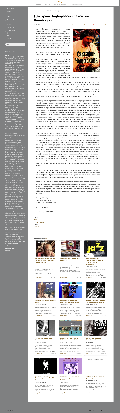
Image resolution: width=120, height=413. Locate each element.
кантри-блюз (9, 227)
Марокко (8, 166)
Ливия (18, 203)
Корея (18, 159)
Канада (20, 158)
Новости (47, 4)
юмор (9, 38)
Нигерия (12, 168)
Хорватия (14, 187)
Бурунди (7, 142)
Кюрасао (11, 194)
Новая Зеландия (17, 170)
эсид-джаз (14, 243)
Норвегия (8, 172)
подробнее (38, 277)
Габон (18, 145)
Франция (8, 187)
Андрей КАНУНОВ (10, 67)
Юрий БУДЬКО (18, 121)
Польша (11, 173)
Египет (16, 201)
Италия (7, 156)
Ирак (18, 152)
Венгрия (7, 144)
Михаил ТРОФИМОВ (11, 102)
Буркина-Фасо (9, 199)
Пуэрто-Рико (9, 175)
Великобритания (16, 142)
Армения (7, 137)
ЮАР (18, 191)
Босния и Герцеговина (11, 192)
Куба (10, 161)
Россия (16, 175)
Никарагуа (8, 170)
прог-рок (19, 229)
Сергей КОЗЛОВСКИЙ (11, 116)
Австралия (8, 133)
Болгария (12, 140)
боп (9, 219)
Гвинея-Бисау (9, 201)
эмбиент (7, 243)
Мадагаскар (18, 194)
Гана (22, 145)
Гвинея (21, 199)
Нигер (20, 205)
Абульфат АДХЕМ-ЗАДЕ (17, 57)
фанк (20, 238)
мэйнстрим (19, 220)
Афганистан (14, 137)
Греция (23, 147)
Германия (12, 147)
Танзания (8, 208)
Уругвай (13, 185)
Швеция (15, 189)
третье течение (13, 238)
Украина (7, 185)
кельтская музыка (10, 229)
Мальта (7, 196)
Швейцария (8, 189)
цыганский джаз (10, 241)
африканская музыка (11, 215)
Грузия (7, 149)
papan (7, 57)
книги (40, 11)
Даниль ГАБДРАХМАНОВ (12, 126)
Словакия (8, 178)
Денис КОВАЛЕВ (10, 83)
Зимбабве (16, 151)
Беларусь (15, 138)
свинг (17, 232)
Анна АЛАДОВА (16, 69)
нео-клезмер (13, 222)
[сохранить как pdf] (99, 24)
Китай (7, 159)
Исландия (15, 154)
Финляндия (19, 185)
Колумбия (12, 159)
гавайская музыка (10, 220)
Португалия (17, 173)
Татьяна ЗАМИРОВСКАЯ (12, 119)
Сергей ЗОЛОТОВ (17, 114)
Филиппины (14, 208)
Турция (7, 184)
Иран (21, 152)
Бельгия (21, 138)
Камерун (14, 158)
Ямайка (22, 191)
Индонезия (13, 152)
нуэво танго (13, 224)
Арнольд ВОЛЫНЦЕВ (11, 72)
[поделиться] (76, 24)
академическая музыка (18, 213)
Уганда (12, 184)
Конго (20, 201)
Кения (20, 192)
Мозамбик (8, 205)
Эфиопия (13, 191)
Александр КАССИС (11, 58)
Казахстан (21, 156)
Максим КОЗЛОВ (10, 98)
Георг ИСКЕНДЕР (16, 81)
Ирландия (8, 154)
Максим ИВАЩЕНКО (16, 97)
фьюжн (14, 239)
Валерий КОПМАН (19, 76)
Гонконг (17, 147)
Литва (11, 163)
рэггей (13, 232)
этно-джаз (20, 245)
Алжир (16, 135)
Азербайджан (9, 135)
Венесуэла (14, 144)
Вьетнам (13, 145)
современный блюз (14, 234)
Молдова (19, 166)
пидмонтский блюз (19, 227)
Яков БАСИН (19, 123)
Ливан (7, 163)
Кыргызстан (15, 161)
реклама (7, 250)
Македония (8, 165)
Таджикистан (18, 206)
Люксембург (17, 163)
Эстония (7, 191)
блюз (6, 51)
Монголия (15, 205)
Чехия (19, 187)
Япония (21, 208)
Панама (20, 172)
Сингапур (18, 177)
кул (6, 219)
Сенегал (7, 177)
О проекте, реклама (60, 4)
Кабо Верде (13, 156)
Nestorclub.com (110, 410)
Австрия (14, 133)
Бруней (19, 198)
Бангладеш (8, 138)
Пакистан (14, 172)
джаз (10, 51)
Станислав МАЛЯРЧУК (16, 118)
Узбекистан (18, 184)
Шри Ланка (13, 196)
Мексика (13, 166)
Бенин (7, 140)
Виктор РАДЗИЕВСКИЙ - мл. (13, 78)
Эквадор (20, 189)
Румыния (20, 175)
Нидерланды (19, 168)
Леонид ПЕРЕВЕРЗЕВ (11, 95)
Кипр (6, 194)
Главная (38, 4)
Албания (19, 196)
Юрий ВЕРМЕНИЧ (10, 123)
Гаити (7, 147)
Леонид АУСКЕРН (19, 93)
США (23, 178)
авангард (8, 213)
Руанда (7, 206)
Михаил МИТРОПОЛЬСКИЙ (13, 100)
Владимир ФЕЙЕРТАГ (11, 79)
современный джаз (11, 245)
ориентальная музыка (16, 225)
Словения (14, 178)
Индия (7, 152)
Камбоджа (8, 158)
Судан (19, 178)
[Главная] (59, 2)
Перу (6, 173)
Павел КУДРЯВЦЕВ (10, 112)
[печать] (86, 24)
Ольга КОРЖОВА (19, 111)
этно (14, 51)
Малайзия (15, 165)
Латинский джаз (15, 219)
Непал (7, 168)
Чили (23, 187)
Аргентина (22, 135)
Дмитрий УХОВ (20, 84)
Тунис (12, 182)
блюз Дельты (14, 217)
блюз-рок (21, 217)
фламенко (8, 239)
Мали (20, 165)
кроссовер (8, 231)
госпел (7, 222)
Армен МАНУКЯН (17, 71)
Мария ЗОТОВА (20, 98)
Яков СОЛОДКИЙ (16, 128)
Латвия (22, 161)
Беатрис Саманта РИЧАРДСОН (14, 125)
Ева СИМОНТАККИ (10, 86)
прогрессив (15, 231)
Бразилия (18, 140)
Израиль (21, 151)
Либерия (13, 203)
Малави (22, 203)
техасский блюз (10, 236)
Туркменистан (18, 182)
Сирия (12, 206)
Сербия (13, 177)
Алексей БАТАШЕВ (15, 60)
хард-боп (19, 239)
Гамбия (16, 199)
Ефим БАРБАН (15, 88)
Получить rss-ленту (75, 4)
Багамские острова (11, 198)
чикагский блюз (20, 241)
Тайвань (13, 180)
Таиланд (7, 180)
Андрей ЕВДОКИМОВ (17, 65)
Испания (20, 154)
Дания (12, 149)
